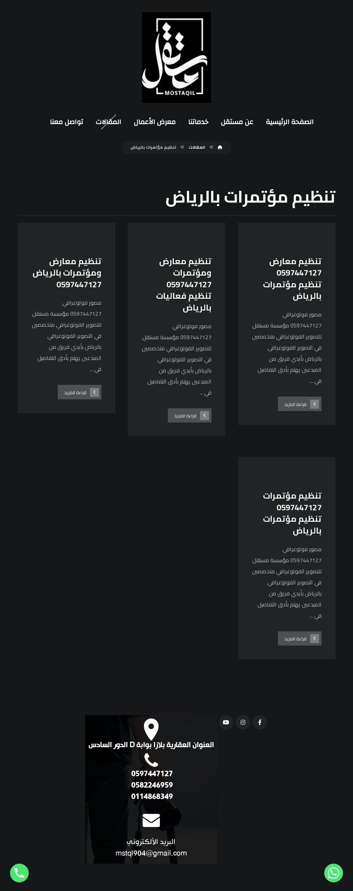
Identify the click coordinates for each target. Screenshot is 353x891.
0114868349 (151, 798)
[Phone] (19, 873)
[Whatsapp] (333, 873)
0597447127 (151, 775)
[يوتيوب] (226, 723)
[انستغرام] (243, 723)
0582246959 (151, 786)
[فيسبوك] (260, 723)
